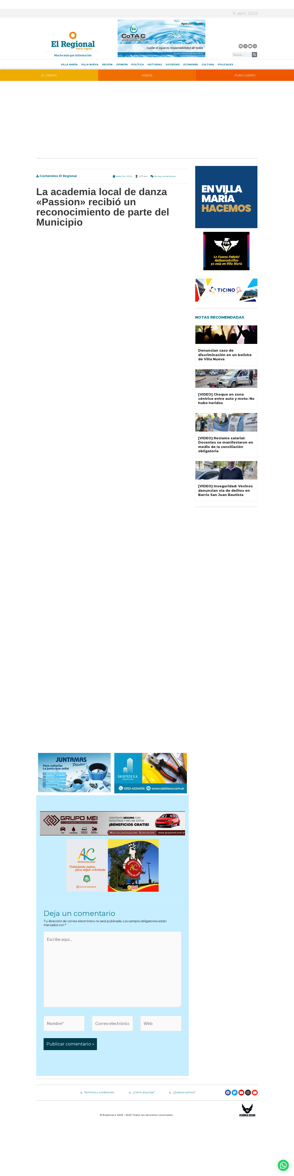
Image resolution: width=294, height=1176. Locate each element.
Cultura (208, 64)
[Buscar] (254, 54)
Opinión (122, 64)
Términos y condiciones (98, 1095)
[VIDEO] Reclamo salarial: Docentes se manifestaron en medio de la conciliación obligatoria (225, 444)
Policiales (225, 64)
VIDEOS (147, 75)
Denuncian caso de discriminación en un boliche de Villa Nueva (225, 354)
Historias (155, 64)
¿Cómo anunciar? (144, 1095)
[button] (283, 1165)
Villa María (69, 64)
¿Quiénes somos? (182, 1095)
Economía (190, 64)
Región (107, 64)
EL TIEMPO (49, 75)
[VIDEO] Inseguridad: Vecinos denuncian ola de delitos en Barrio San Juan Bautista (225, 490)
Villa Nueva (89, 64)
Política (137, 64)
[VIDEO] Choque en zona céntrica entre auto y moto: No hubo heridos (226, 398)
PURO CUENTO (245, 75)
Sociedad (173, 64)
